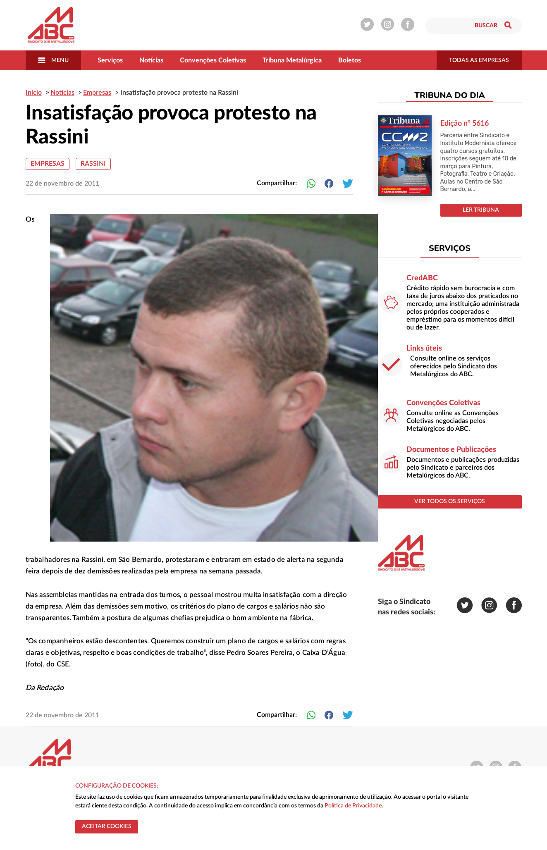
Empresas (47, 163)
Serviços (110, 60)
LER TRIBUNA (481, 210)
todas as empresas (479, 60)
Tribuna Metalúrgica (292, 60)
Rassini (93, 163)
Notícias (151, 60)
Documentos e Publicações (451, 450)
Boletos (349, 60)
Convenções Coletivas (213, 60)
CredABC (422, 278)
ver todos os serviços (449, 501)
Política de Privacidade (353, 806)
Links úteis (424, 348)
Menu (53, 60)
